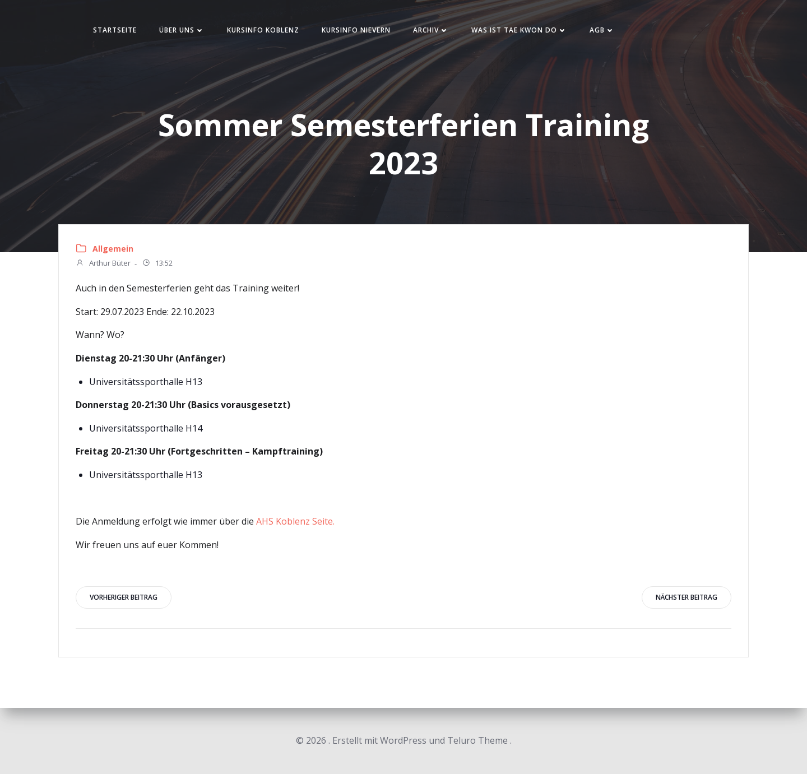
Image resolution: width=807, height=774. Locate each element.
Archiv (431, 30)
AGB (602, 30)
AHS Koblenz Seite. (295, 521)
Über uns (182, 30)
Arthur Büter (103, 264)
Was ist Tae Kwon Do (519, 30)
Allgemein (112, 248)
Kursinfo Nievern (356, 30)
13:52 (157, 264)
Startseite (115, 30)
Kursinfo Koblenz (263, 30)
